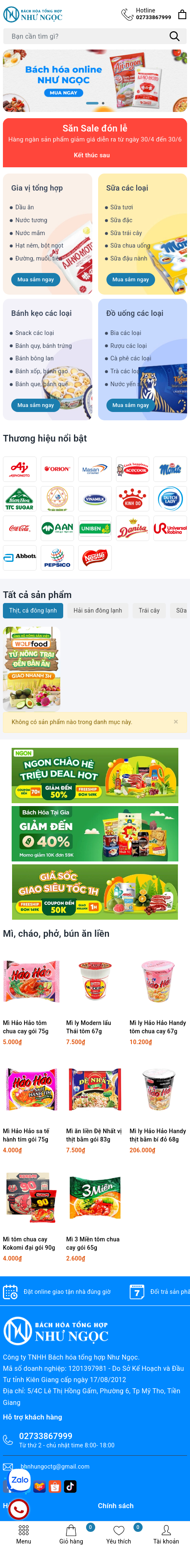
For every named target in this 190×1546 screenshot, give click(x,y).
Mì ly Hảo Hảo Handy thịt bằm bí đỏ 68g (158, 1135)
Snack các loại (34, 333)
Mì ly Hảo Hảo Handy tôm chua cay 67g (158, 1027)
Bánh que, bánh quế (41, 384)
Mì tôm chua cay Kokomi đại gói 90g (29, 1243)
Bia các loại (126, 333)
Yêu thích (124, 1534)
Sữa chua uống (131, 245)
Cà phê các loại (131, 358)
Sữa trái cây (126, 233)
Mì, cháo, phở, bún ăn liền (56, 933)
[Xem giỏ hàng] (182, 14)
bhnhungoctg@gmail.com (55, 1466)
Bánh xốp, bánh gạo (41, 371)
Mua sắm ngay (35, 279)
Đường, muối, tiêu (38, 258)
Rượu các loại (129, 345)
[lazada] (39, 1486)
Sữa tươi (122, 207)
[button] (92, 103)
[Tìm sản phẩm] (95, 36)
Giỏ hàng (77, 1534)
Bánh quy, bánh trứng (43, 345)
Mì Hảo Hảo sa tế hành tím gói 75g (26, 1135)
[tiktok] (70, 1486)
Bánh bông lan (34, 358)
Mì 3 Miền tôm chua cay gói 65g (92, 1243)
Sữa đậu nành (129, 258)
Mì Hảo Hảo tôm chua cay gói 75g (26, 1027)
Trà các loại (126, 371)
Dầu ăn (24, 207)
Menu (23, 1534)
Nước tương (31, 220)
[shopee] (55, 1486)
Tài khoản (166, 1534)
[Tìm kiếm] (174, 36)
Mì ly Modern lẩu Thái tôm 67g (88, 1027)
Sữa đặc (122, 220)
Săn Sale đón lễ (94, 128)
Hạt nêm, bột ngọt (39, 245)
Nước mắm (30, 233)
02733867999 (153, 13)
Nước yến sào (129, 384)
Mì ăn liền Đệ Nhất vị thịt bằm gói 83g (94, 1135)
